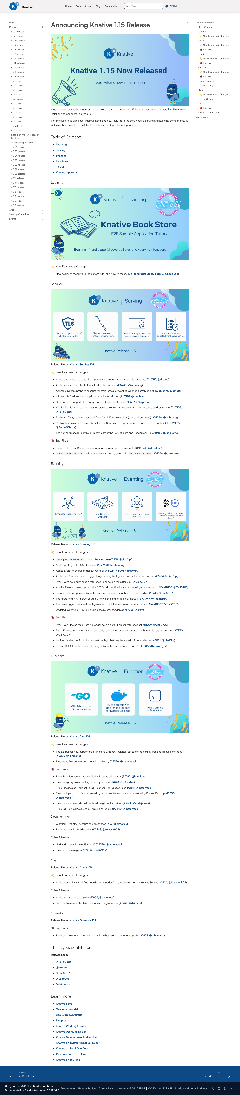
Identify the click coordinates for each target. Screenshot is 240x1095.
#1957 (124, 903)
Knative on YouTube (68, 1059)
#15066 (161, 432)
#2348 (112, 823)
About (88, 6)
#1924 (163, 882)
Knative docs (64, 1003)
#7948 (153, 593)
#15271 (177, 423)
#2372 (84, 850)
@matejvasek (128, 761)
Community (111, 6)
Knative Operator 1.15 (83, 920)
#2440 (117, 808)
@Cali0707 (140, 581)
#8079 (147, 624)
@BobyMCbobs (65, 427)
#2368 (97, 829)
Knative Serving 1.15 (82, 364)
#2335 (118, 782)
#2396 (115, 761)
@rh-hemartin (157, 598)
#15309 (176, 407)
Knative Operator (66, 172)
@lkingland (73, 755)
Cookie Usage (107, 1088)
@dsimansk (107, 897)
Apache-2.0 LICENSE (132, 1088)
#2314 (127, 803)
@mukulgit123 (171, 390)
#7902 (150, 646)
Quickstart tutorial (67, 1009)
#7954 (159, 576)
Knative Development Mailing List (76, 1037)
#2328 (101, 844)
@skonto (163, 379)
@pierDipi (125, 559)
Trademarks (68, 1088)
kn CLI (60, 166)
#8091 (120, 570)
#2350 (170, 793)
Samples (61, 1020)
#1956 (94, 897)
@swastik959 (111, 829)
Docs (78, 6)
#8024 (110, 570)
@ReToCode (63, 411)
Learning (61, 144)
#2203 (61, 755)
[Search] (143, 6)
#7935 (129, 609)
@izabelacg (135, 385)
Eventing (61, 155)
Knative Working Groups (71, 1026)
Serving (60, 150)
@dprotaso (145, 402)
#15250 (157, 417)
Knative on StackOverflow (72, 1048)
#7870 (178, 630)
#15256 (157, 390)
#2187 (126, 776)
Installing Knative (172, 109)
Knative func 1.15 (80, 736)
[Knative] (14, 6)
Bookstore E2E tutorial (69, 1014)
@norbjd (129, 782)
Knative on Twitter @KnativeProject (78, 1042)
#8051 (156, 640)
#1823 (144, 935)
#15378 (132, 402)
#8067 (158, 604)
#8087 (127, 581)
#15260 (158, 453)
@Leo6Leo (171, 273)
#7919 (101, 565)
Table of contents (205, 22)
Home (68, 6)
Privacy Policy (87, 1088)
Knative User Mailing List (71, 1031)
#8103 (168, 587)
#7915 (114, 559)
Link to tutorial (137, 273)
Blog (98, 6)
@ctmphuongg (115, 565)
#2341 (131, 787)
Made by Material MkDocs (191, 1088)
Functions (62, 161)
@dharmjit (131, 570)
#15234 (141, 448)
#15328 (125, 396)
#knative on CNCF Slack (71, 1054)
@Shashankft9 (177, 882)
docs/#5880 (155, 273)
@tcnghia (137, 396)
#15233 (121, 385)
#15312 (152, 379)
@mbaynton (156, 935)
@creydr (140, 609)
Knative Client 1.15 (81, 867)
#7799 (144, 598)
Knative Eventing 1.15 (82, 544)
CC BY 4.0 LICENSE (160, 1088)
